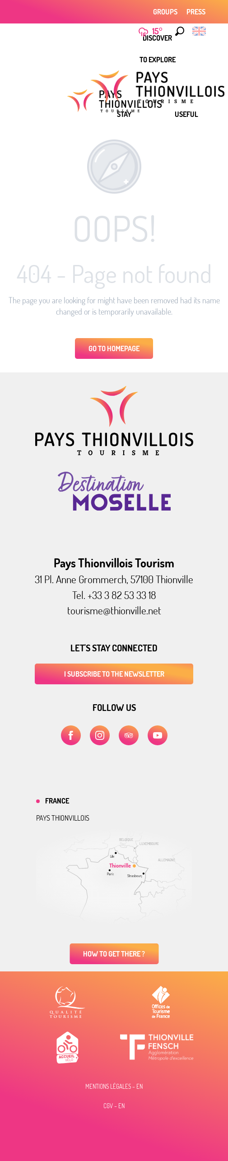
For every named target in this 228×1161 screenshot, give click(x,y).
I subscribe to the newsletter (114, 673)
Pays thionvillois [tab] (62, 817)
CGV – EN (114, 1106)
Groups (165, 11)
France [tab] (57, 800)
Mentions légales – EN (114, 1086)
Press (195, 11)
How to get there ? (114, 953)
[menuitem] (157, 59)
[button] (177, 31)
